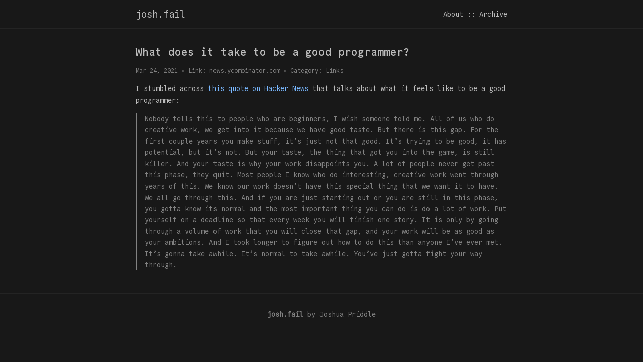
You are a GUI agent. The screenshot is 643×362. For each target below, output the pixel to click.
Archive (493, 14)
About (453, 14)
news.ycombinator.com (244, 70)
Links (334, 70)
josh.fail (160, 14)
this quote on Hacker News (258, 88)
